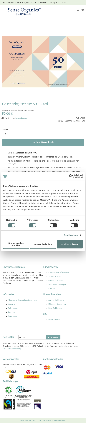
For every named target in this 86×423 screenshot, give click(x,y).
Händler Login (54, 320)
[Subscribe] (53, 337)
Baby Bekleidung (55, 308)
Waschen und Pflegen (57, 285)
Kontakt (51, 289)
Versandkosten (21, 118)
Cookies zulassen (69, 244)
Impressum (12, 316)
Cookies (11, 312)
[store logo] (24, 11)
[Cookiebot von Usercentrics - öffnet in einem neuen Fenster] (71, 176)
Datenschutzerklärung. (12, 349)
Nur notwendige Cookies (16, 244)
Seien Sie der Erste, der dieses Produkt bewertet (18, 110)
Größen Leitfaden (55, 281)
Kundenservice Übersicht (58, 273)
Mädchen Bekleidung (57, 304)
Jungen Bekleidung (56, 300)
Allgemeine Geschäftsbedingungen (22, 300)
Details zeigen (71, 235)
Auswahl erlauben (43, 244)
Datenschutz (13, 308)
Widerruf (11, 304)
